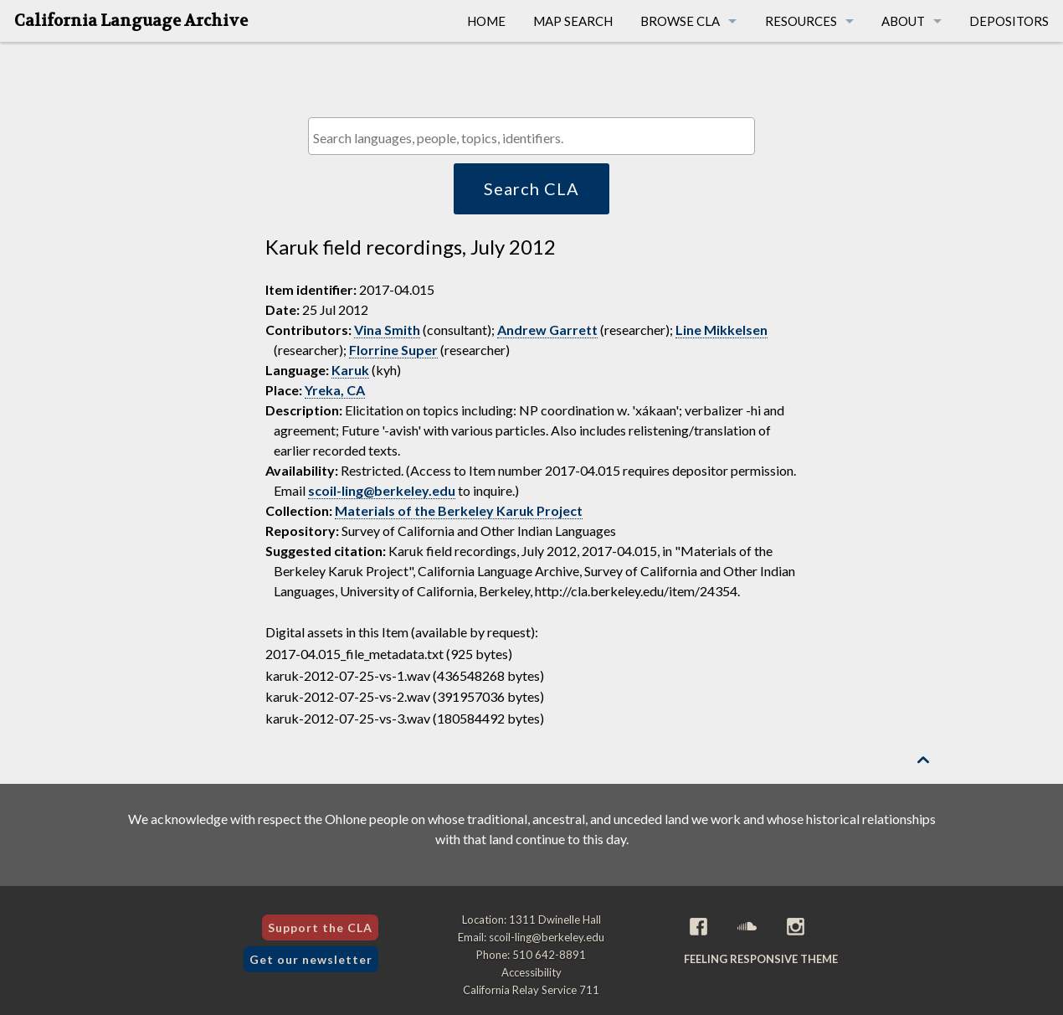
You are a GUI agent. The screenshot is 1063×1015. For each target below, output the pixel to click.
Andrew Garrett (547, 329)
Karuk (350, 370)
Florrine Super (393, 350)
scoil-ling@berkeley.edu (381, 490)
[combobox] (531, 136)
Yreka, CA (335, 390)
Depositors (1009, 20)
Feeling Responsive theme (761, 959)
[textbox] (535, 137)
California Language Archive (131, 21)
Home (486, 20)
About (903, 20)
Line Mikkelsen (721, 329)
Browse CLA (680, 20)
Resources (801, 20)
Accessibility (531, 972)
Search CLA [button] (531, 188)
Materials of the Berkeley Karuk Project (459, 510)
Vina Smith (387, 329)
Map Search (573, 20)
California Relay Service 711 (531, 990)
